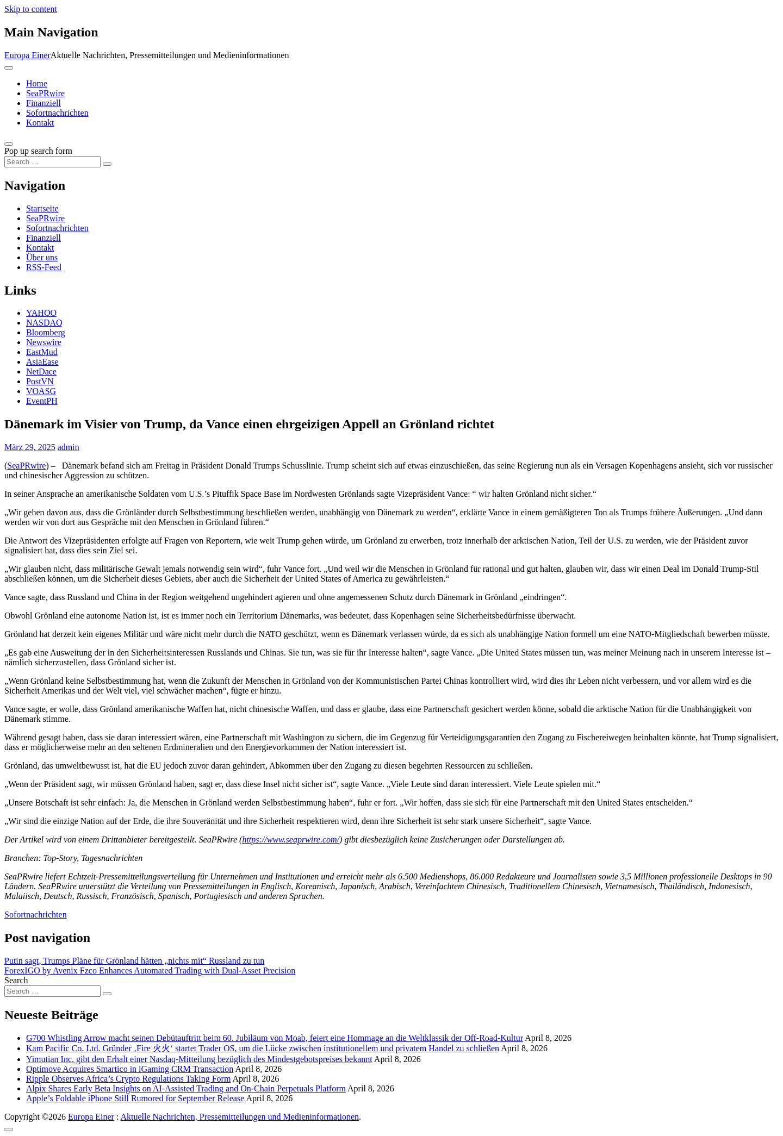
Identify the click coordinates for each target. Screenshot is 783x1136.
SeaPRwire (45, 93)
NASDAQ (44, 322)
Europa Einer (27, 55)
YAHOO (41, 312)
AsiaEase (42, 361)
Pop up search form (38, 150)
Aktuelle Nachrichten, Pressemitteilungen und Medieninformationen (239, 1116)
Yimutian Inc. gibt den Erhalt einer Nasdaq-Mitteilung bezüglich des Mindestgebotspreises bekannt (199, 1059)
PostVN (40, 381)
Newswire (43, 342)
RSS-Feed (43, 267)
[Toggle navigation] (8, 68)
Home (36, 83)
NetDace (41, 371)
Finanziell (43, 103)
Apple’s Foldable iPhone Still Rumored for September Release (135, 1098)
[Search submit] (107, 164)
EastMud (42, 352)
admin (68, 447)
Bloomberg (45, 332)
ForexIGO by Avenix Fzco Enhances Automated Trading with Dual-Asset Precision (149, 970)
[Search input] (52, 161)
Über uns (42, 257)
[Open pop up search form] (8, 144)
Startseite (42, 208)
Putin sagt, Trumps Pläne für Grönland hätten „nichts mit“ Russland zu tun (134, 960)
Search (16, 980)
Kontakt (40, 122)
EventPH (42, 400)
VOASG (41, 391)
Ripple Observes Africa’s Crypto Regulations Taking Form (128, 1078)
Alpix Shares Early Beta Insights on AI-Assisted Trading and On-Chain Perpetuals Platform (186, 1088)
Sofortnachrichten (57, 112)
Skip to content (30, 9)
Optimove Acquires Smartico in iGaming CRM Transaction (129, 1068)
